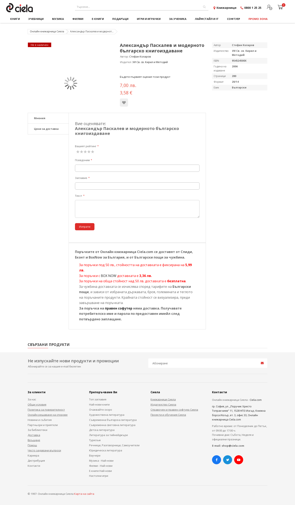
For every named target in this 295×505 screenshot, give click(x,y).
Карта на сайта (84, 494)
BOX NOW (108, 275)
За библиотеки (37, 430)
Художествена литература (106, 415)
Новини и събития (40, 420)
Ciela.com (256, 400)
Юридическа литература (105, 450)
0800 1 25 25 (252, 8)
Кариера (33, 455)
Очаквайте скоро (100, 409)
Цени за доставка (46, 129)
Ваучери (94, 455)
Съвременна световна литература (112, 425)
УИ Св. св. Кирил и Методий (150, 62)
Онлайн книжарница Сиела (47, 31)
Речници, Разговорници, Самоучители (114, 445)
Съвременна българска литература (113, 420)
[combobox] (141, 6)
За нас (32, 399)
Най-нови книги (99, 404)
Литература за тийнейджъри (108, 435)
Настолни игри (98, 476)
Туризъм (95, 440)
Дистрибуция (36, 460)
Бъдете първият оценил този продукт (145, 77)
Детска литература (102, 430)
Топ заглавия (97, 399)
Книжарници (226, 8)
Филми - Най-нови (100, 466)
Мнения (39, 118)
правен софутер (118, 308)
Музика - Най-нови (101, 460)
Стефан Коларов (140, 56)
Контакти (34, 466)
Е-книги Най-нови (100, 471)
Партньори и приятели (43, 425)
